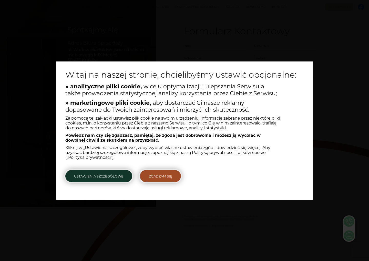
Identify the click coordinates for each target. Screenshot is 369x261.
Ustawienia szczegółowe (99, 176)
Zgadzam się (160, 176)
